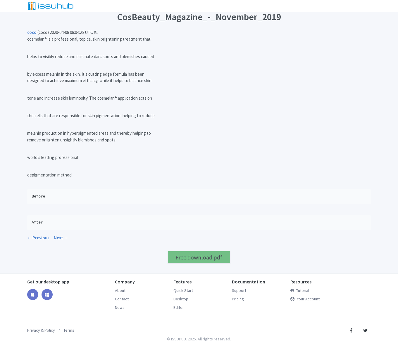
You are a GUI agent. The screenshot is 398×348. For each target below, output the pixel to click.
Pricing (238, 299)
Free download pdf (198, 257)
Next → (61, 237)
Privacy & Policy (41, 330)
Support (239, 290)
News (120, 307)
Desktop (180, 299)
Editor (178, 307)
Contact (122, 299)
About (120, 290)
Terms (68, 330)
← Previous (38, 237)
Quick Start (183, 290)
